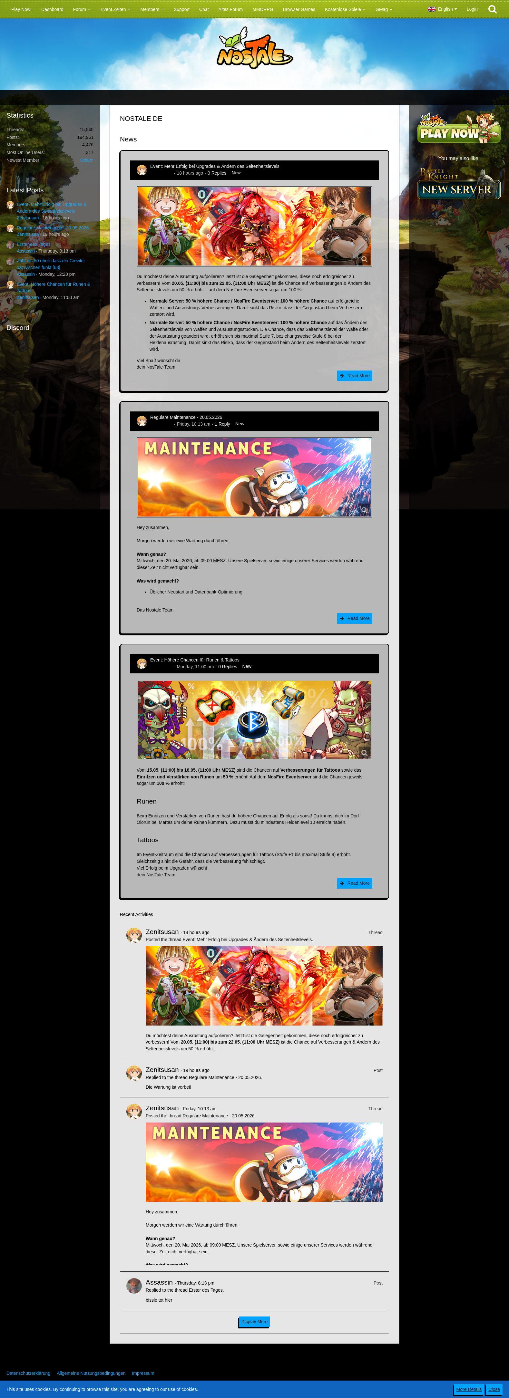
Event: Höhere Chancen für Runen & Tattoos (195, 659)
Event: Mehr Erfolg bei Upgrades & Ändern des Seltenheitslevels (214, 166)
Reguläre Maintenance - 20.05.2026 (53, 227)
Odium (86, 160)
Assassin (26, 251)
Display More (254, 1321)
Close (494, 1389)
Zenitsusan (28, 217)
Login (472, 9)
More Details (469, 1389)
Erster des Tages (34, 244)
